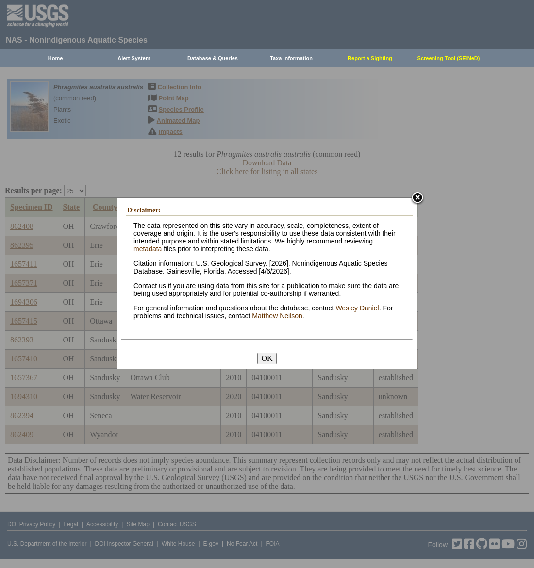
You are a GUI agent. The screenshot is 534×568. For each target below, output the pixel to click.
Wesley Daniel (357, 308)
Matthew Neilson (277, 316)
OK (266, 358)
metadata (148, 249)
